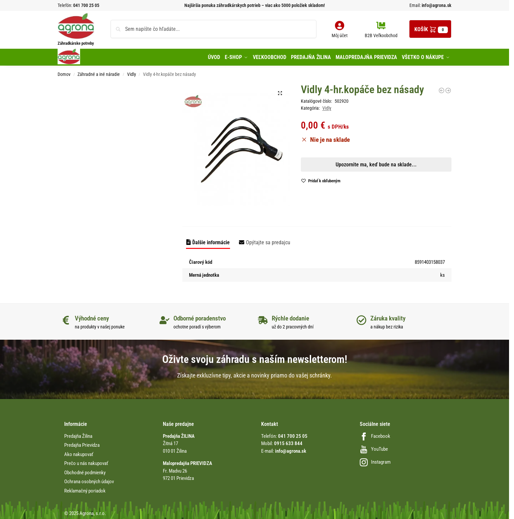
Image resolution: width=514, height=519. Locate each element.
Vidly (131, 73)
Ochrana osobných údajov (89, 480)
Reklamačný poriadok (85, 489)
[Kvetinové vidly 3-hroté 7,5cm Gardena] (441, 89)
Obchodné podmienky (85, 471)
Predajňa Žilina (78, 434)
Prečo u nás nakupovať (86, 462)
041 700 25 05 (86, 5)
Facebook (375, 434)
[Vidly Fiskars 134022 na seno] (448, 89)
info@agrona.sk (436, 5)
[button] (430, 29)
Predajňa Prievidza (82, 444)
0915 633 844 (288, 442)
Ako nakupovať (78, 453)
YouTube (374, 447)
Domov (64, 73)
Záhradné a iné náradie (98, 73)
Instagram (375, 461)
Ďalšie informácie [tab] (211, 241)
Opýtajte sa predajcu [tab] (268, 241)
